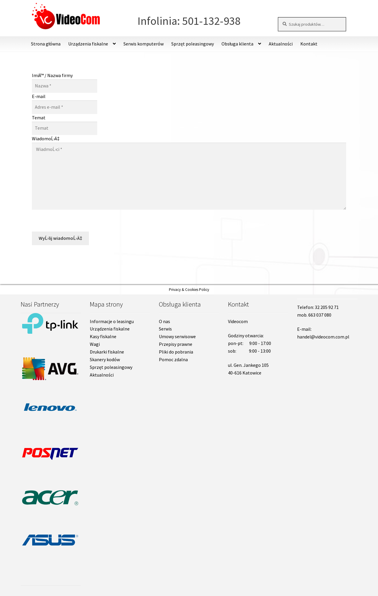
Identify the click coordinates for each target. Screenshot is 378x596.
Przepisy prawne (175, 344)
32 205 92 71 (327, 307)
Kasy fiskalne (103, 336)
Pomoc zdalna (173, 359)
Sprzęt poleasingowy (192, 44)
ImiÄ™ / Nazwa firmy (52, 75)
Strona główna (46, 44)
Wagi (95, 344)
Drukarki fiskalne (107, 352)
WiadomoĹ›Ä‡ (46, 138)
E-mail (38, 96)
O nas (164, 321)
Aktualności (281, 44)
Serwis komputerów (143, 44)
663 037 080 (319, 315)
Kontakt (308, 44)
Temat (38, 117)
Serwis (165, 329)
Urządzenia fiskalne (88, 44)
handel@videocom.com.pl (323, 337)
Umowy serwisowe (177, 336)
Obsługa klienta (237, 44)
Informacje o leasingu (112, 321)
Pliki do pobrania (176, 352)
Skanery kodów (105, 359)
